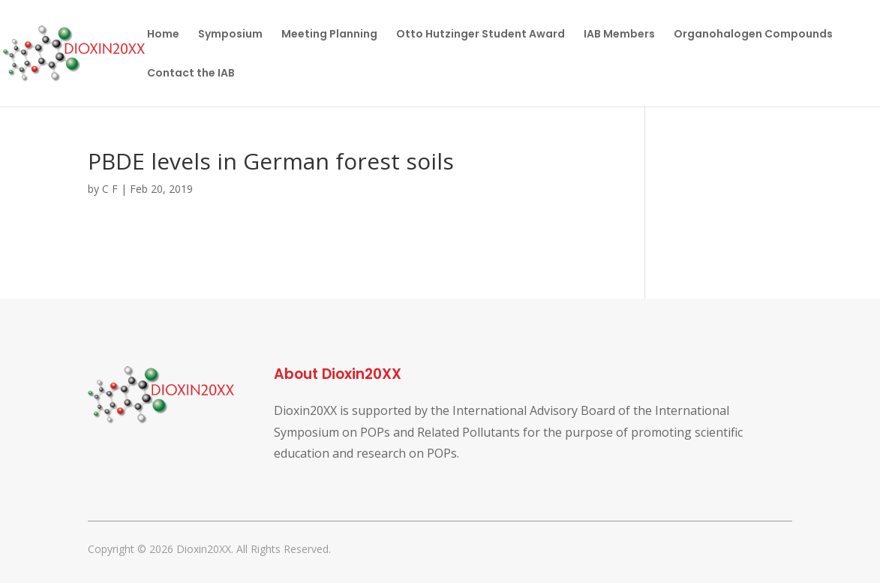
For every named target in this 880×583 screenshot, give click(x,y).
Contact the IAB (191, 74)
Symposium (230, 35)
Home (163, 35)
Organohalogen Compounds (753, 35)
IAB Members (619, 35)
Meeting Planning (329, 35)
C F (110, 189)
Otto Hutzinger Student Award (480, 35)
